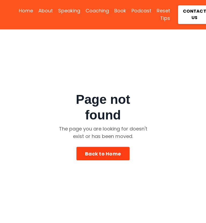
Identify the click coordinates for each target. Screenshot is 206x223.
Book (120, 10)
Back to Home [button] (103, 153)
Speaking (69, 10)
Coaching (97, 10)
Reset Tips (163, 14)
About (45, 10)
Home (26, 10)
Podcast (141, 10)
